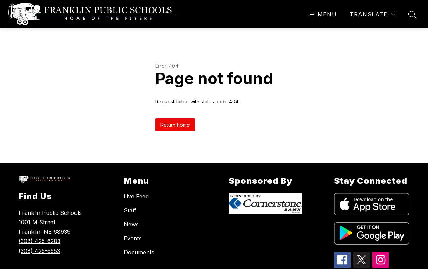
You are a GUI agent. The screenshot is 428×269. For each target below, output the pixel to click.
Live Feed (136, 196)
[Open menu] (322, 14)
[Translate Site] (372, 14)
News (131, 224)
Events (133, 238)
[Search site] (412, 14)
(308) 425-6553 (39, 250)
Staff (130, 210)
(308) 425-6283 (39, 241)
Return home (175, 125)
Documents (139, 252)
